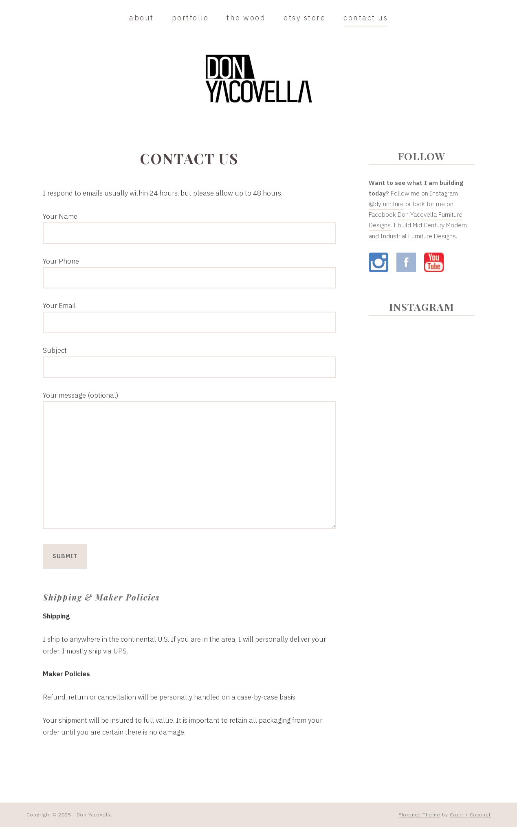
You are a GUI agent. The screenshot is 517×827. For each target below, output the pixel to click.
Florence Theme (419, 815)
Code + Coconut (470, 815)
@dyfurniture (386, 204)
